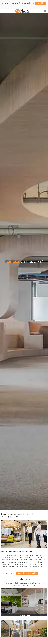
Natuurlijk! (40, 3)
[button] (45, 11)
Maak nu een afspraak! (27, 573)
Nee (23, 6)
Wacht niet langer (7, 573)
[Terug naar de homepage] (24, 11)
